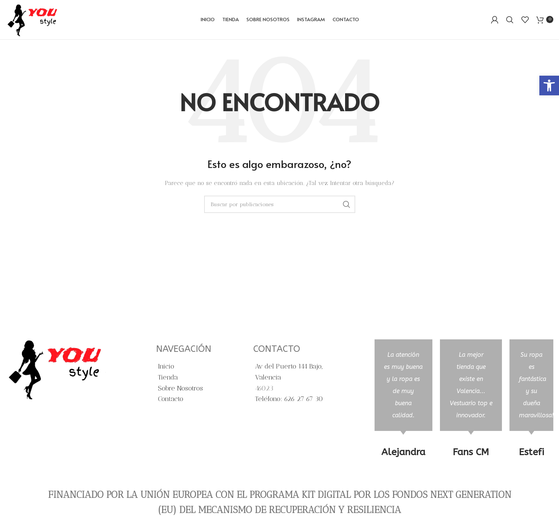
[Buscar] (509, 20)
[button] (549, 85)
